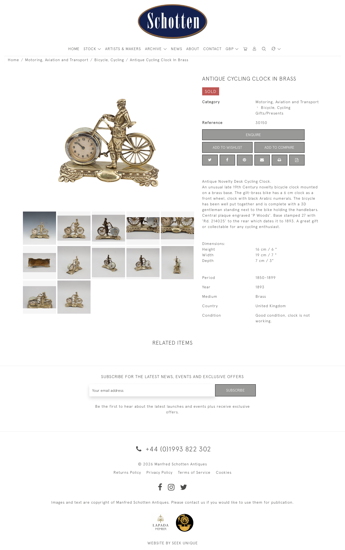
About (192, 49)
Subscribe (235, 390)
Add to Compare (279, 147)
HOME (74, 49)
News (176, 49)
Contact (212, 49)
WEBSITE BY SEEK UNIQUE (172, 543)
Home (13, 60)
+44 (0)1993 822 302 (172, 449)
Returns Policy (127, 472)
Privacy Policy (159, 472)
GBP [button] (230, 49)
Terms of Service (194, 472)
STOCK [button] (91, 49)
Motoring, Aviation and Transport (56, 60)
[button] (254, 49)
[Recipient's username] (152, 390)
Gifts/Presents (270, 113)
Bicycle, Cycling (109, 60)
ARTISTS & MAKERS (123, 49)
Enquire (253, 135)
